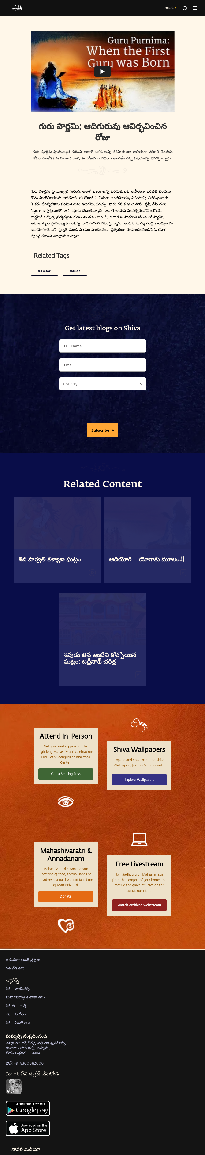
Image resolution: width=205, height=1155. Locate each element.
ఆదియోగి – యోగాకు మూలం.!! (146, 560)
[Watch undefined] (102, 71)
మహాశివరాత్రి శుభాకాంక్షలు (25, 996)
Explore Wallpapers (139, 779)
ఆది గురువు (44, 270)
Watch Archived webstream (139, 905)
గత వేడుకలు (15, 967)
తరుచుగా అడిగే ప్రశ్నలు (23, 959)
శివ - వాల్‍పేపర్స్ (18, 988)
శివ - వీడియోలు (18, 1022)
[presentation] (102, 408)
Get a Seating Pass (65, 774)
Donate (65, 896)
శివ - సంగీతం (16, 1013)
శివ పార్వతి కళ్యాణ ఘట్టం (50, 560)
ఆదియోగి (75, 270)
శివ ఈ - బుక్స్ (16, 1005)
